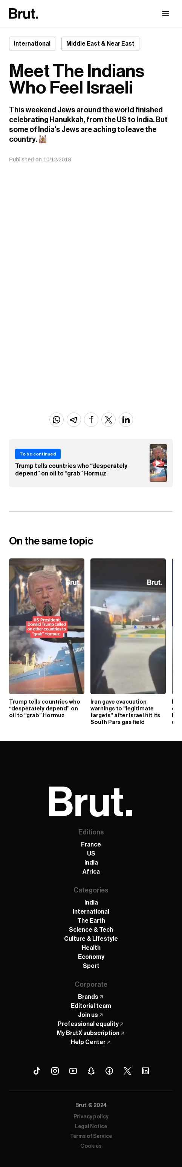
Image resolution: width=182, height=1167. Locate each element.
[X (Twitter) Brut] (127, 1070)
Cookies (91, 1146)
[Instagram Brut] (55, 1070)
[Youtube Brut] (73, 1070)
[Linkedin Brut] (145, 1070)
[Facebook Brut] (109, 1070)
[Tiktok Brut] (36, 1070)
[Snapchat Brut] (91, 1070)
